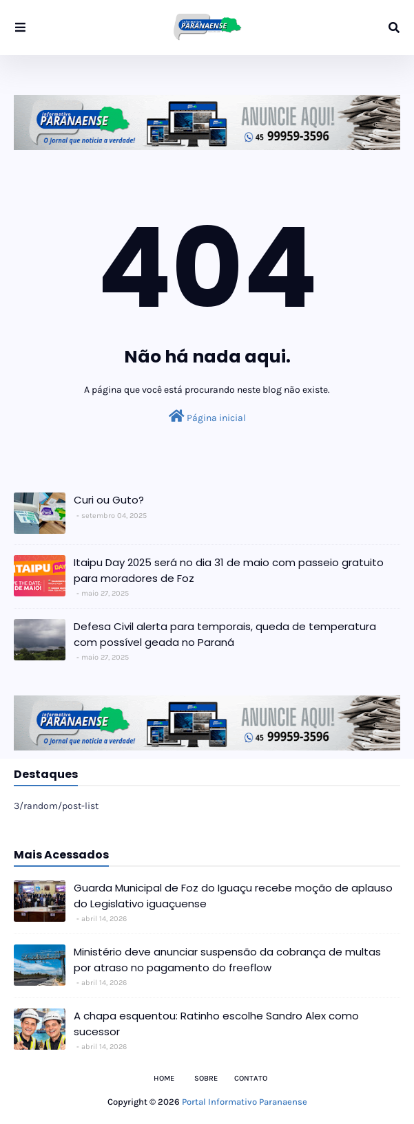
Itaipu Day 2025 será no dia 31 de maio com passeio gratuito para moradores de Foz (229, 570)
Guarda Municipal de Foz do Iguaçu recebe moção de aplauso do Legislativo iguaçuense (233, 895)
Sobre (206, 1078)
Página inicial (207, 416)
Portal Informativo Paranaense (244, 1101)
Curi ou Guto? (109, 500)
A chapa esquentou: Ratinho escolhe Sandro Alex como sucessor (216, 1023)
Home (164, 1078)
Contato (250, 1078)
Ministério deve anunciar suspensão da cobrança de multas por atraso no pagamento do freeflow (227, 959)
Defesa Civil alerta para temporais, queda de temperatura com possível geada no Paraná (225, 634)
